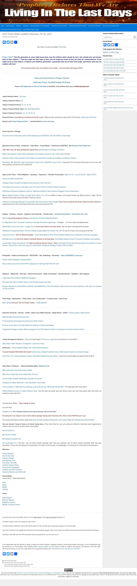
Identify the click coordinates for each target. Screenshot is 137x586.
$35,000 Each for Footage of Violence (33, 150)
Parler (4, 485)
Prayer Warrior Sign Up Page (31, 29)
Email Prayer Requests (94, 25)
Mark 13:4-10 (69, 174)
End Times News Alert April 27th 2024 (114, 62)
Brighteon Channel (8, 502)
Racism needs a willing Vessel (79, 313)
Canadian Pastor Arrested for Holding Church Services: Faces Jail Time (26, 183)
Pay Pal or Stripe (10, 435)
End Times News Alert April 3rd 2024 (114, 68)
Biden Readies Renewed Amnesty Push (15, 317)
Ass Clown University (9, 463)
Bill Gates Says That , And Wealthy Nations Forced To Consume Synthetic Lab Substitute (51, 239)
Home (2, 25)
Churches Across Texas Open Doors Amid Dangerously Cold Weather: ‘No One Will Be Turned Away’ (36, 135)
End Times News (9, 562)
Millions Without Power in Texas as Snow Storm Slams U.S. (23, 195)
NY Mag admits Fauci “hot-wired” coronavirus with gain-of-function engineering (28, 222)
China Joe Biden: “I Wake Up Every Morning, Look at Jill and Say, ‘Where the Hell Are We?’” (33, 387)
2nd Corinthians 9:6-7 (10, 443)
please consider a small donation (48, 546)
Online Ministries (8, 453)
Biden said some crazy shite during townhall (17, 370)
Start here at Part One (89, 117)
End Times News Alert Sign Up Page (11, 29)
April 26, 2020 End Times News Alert (114, 101)
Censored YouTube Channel (59, 25)
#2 (25, 105)
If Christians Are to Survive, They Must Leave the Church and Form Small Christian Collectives (34, 187)
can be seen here (48, 121)
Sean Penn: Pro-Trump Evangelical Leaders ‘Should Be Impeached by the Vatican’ (30, 356)
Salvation (18, 25)
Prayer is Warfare (8, 458)
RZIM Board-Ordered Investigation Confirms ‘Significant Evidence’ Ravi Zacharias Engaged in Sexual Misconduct (40, 191)
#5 (34, 113)
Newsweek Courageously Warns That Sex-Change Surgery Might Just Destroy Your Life (32, 231)
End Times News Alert (10, 560)
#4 (30, 105)
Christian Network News (10, 465)
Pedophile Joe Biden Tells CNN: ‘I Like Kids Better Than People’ (24, 382)
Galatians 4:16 (7, 411)
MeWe (4, 487)
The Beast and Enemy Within (84, 420)
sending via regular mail (13, 439)
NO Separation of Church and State (33, 86)
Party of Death (37, 420)
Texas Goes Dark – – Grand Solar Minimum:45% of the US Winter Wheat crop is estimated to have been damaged (50, 235)
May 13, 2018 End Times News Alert (114, 84)
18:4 (85, 214)
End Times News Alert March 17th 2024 (114, 71)
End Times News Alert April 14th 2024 (114, 65)
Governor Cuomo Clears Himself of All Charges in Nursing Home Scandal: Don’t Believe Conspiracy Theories (39, 158)
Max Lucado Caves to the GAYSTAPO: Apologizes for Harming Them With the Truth (30, 264)
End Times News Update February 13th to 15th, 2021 (18, 564)
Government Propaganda (11, 467)
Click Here (62, 47)
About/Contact (10, 25)
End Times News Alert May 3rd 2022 (114, 96)
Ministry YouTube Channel (11, 504)
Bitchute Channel (8, 500)
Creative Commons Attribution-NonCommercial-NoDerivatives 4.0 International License (41, 573)
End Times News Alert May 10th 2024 (114, 59)
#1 (22, 101)
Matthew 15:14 (44, 366)
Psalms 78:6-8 (7, 57)
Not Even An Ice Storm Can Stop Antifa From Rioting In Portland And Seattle (28, 325)
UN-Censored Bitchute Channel (77, 25)
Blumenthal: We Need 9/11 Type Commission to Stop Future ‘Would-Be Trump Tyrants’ (32, 162)
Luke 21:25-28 (80, 174)
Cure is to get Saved (51, 339)
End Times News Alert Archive (111, 25)
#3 (27, 105)
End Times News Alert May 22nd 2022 (114, 90)
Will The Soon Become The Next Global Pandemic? (30, 218)
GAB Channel (7, 498)
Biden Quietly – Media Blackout (24, 303)
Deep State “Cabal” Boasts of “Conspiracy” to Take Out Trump (23, 343)
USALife (5, 489)
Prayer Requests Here (20, 121)
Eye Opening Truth (8, 460)
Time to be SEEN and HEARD (12, 179)
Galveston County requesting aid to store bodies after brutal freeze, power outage (30, 202)
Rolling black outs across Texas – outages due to (31, 226)
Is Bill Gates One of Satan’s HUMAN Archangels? (19, 278)
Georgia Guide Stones (63, 214)
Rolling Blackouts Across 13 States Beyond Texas (19, 391)
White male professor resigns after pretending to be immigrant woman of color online (30, 154)
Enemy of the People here (81, 145)
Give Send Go (9, 430)
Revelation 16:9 (77, 214)
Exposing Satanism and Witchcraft (14, 472)
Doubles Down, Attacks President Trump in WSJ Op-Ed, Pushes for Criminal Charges (45, 352)
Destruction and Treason (58, 420)
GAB (4, 482)
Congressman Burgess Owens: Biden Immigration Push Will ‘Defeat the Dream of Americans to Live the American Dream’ (43, 329)
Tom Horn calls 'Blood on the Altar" (69, 549)
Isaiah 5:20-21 (91, 174)
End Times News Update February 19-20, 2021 (17, 566)
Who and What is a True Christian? (40, 25)
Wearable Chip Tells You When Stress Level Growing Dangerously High (26, 282)
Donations (26, 25)
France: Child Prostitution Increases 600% (16, 259)
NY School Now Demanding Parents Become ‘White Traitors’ (22, 321)
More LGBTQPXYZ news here (71, 255)
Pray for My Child (8, 456)
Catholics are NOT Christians (12, 469)
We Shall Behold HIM (32, 109)
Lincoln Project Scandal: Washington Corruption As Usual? (22, 378)
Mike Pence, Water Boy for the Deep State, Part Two (20, 374)
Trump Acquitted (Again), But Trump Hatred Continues (30, 348)
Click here (22, 96)
